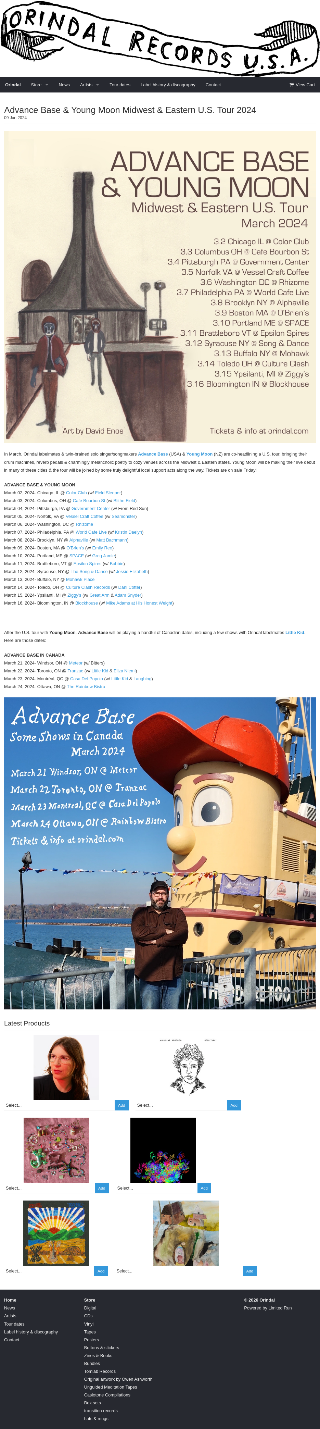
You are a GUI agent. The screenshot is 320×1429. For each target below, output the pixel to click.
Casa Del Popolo (86, 678)
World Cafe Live (91, 532)
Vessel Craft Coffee (84, 516)
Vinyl (89, 1324)
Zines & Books (98, 1355)
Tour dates (120, 84)
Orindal (13, 84)
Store (36, 84)
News (64, 84)
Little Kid (294, 632)
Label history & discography (168, 84)
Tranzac (75, 670)
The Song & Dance (89, 571)
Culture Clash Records (88, 587)
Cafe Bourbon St (89, 500)
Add (121, 1105)
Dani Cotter (129, 587)
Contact (213, 84)
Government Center (91, 508)
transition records (101, 1410)
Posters (91, 1339)
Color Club (76, 492)
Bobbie (117, 563)
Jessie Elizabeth (132, 571)
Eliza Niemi (125, 670)
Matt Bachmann (112, 540)
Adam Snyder (128, 595)
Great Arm (100, 595)
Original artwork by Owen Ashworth (118, 1379)
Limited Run (280, 1307)
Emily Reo (102, 547)
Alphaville (78, 540)
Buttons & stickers (101, 1347)
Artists (86, 84)
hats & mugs (96, 1418)
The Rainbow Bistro (86, 686)
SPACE (76, 555)
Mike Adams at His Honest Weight (139, 603)
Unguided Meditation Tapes (110, 1387)
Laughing (142, 678)
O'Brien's (75, 547)
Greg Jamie (103, 555)
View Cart (302, 84)
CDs (88, 1315)
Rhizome (84, 524)
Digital (90, 1307)
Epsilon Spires (88, 563)
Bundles (92, 1363)
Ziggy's (74, 595)
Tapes (90, 1331)
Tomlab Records (100, 1371)
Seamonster (123, 516)
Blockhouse (86, 603)
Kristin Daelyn (128, 532)
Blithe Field (124, 500)
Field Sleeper (108, 492)
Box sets (92, 1402)
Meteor (75, 663)
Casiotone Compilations (107, 1394)
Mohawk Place (80, 579)
